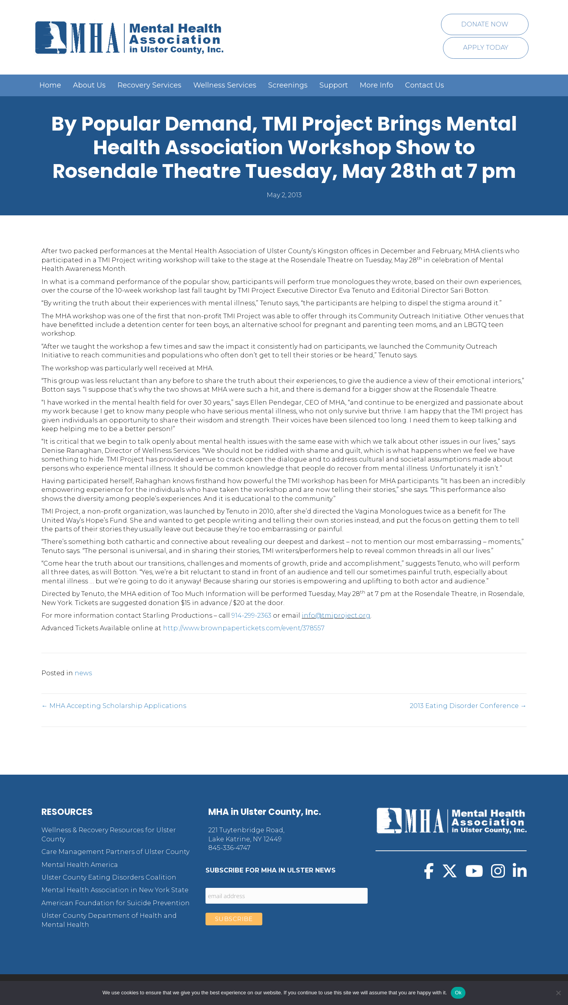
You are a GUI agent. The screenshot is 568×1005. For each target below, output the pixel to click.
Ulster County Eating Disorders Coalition (108, 877)
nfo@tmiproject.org (337, 615)
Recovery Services (149, 85)
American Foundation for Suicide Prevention (115, 903)
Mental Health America (79, 865)
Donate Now (484, 24)
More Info (376, 85)
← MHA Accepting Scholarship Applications (113, 706)
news (83, 673)
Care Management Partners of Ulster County (115, 852)
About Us (89, 85)
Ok (458, 993)
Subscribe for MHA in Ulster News (271, 870)
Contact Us (424, 85)
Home (50, 85)
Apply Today (485, 47)
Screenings (288, 85)
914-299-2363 (251, 615)
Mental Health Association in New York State (115, 890)
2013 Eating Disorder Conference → (468, 706)
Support (334, 85)
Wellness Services (224, 85)
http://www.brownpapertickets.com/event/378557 (244, 628)
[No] (558, 993)
